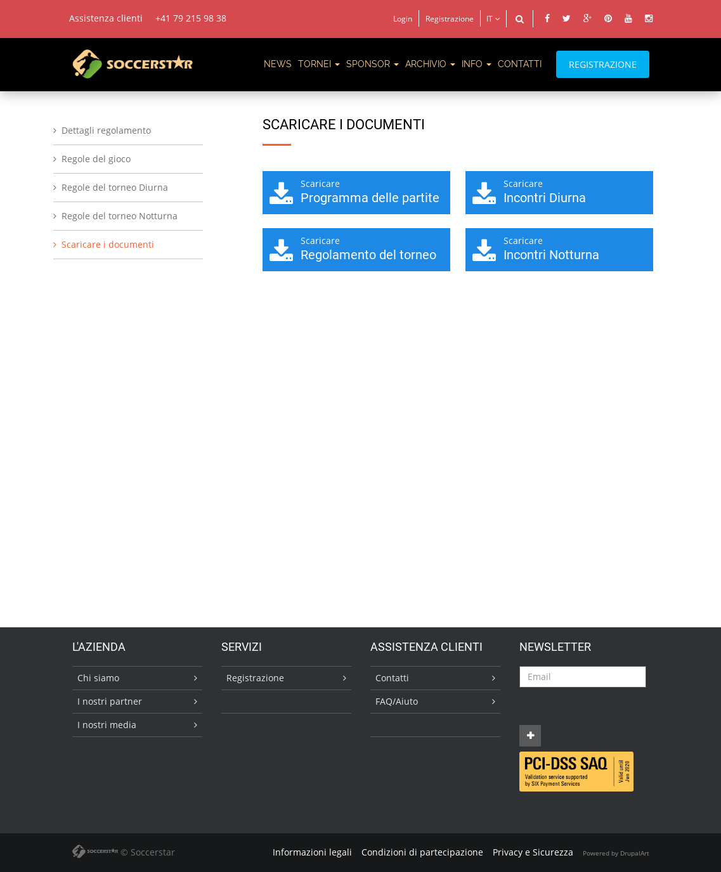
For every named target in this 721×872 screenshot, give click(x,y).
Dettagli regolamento (106, 130)
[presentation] (615, 712)
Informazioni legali (312, 852)
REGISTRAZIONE (603, 64)
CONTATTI (520, 64)
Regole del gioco (96, 159)
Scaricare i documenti (108, 244)
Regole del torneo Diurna (115, 187)
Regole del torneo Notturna (120, 216)
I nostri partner (109, 701)
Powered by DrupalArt (616, 853)
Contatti (392, 678)
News (278, 64)
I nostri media (106, 725)
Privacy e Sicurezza (533, 852)
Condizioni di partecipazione (422, 852)
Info (476, 64)
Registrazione (449, 18)
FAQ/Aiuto (396, 701)
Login (402, 18)
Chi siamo (98, 678)
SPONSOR (372, 64)
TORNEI (319, 64)
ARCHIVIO (430, 64)
